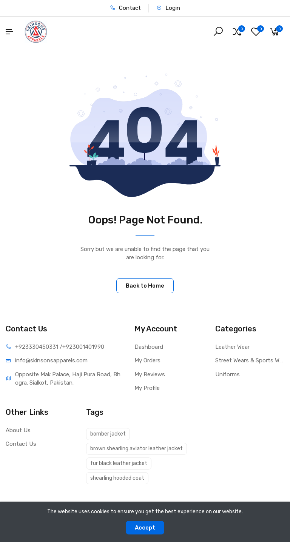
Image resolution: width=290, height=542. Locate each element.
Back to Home (145, 285)
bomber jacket (108, 434)
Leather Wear (232, 346)
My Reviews (149, 374)
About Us (18, 430)
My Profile (147, 388)
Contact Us (21, 443)
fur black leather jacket (118, 463)
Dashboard (148, 346)
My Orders (147, 360)
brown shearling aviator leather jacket (136, 448)
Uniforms (227, 374)
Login (168, 8)
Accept (145, 527)
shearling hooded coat (117, 478)
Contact (125, 8)
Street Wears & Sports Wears (249, 360)
